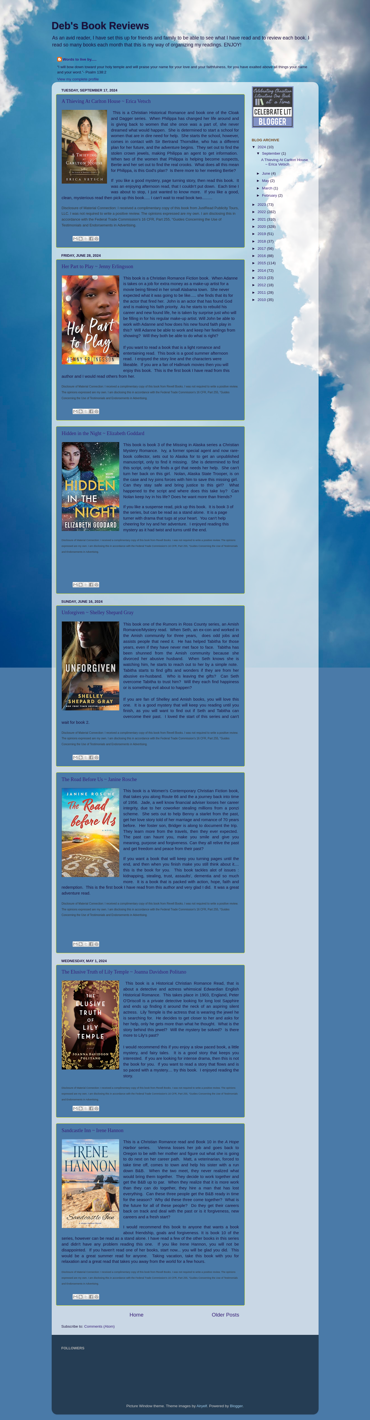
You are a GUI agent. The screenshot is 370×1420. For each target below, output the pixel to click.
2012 (262, 285)
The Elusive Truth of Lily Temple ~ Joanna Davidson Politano (124, 972)
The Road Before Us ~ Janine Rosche (99, 779)
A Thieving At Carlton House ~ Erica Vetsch (106, 101)
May (266, 181)
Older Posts (225, 1315)
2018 (262, 241)
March (268, 188)
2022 (262, 212)
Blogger (236, 1406)
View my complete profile (78, 79)
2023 (262, 204)
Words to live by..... (80, 59)
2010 (262, 300)
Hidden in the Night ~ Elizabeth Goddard (103, 433)
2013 (262, 278)
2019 (262, 234)
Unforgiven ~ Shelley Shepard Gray (98, 612)
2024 (262, 147)
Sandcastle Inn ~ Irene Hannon (93, 1130)
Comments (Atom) (99, 1326)
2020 (262, 226)
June (266, 173)
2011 (262, 292)
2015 (262, 263)
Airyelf (202, 1406)
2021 (262, 219)
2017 (262, 248)
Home (136, 1315)
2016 (262, 256)
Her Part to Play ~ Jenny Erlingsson (97, 266)
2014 (262, 270)
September (272, 153)
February (270, 195)
